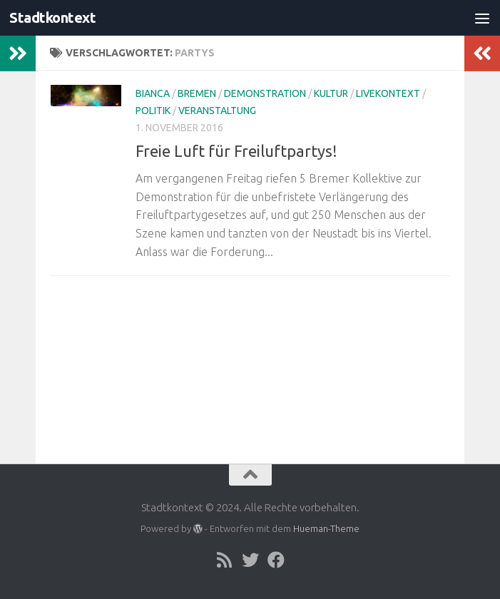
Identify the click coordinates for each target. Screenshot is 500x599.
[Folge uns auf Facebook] (276, 559)
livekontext (388, 93)
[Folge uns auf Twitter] (250, 559)
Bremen (197, 93)
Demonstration (265, 93)
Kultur (331, 93)
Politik (153, 110)
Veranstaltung (217, 110)
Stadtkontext (54, 17)
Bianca (153, 93)
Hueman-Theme (326, 528)
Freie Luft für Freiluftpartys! (236, 151)
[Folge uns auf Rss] (224, 559)
